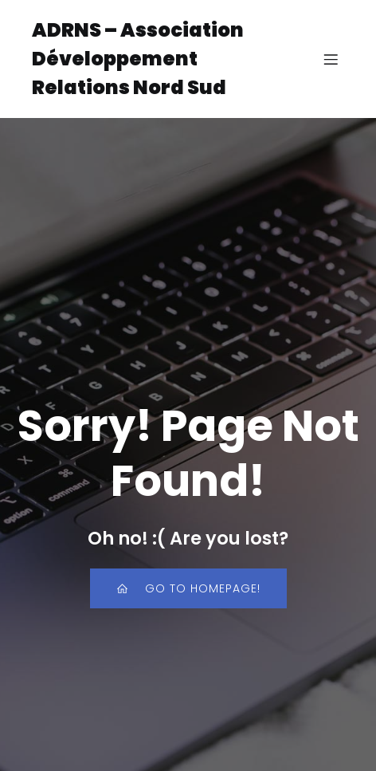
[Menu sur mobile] (330, 59)
